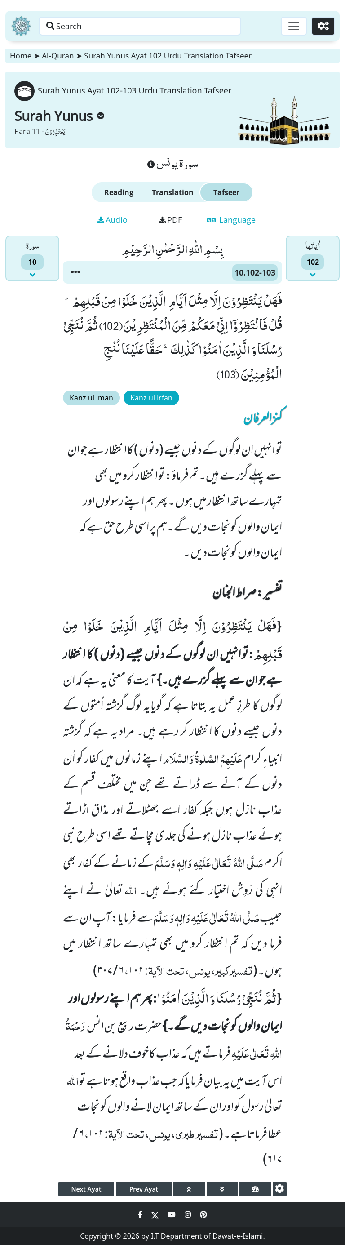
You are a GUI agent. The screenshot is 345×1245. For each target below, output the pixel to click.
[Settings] (323, 26)
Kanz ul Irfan (151, 398)
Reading (118, 192)
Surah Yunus (59, 116)
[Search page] (141, 26)
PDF (170, 219)
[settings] (280, 1189)
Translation (173, 192)
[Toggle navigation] (294, 26)
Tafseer (226, 192)
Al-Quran (58, 55)
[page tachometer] (255, 1189)
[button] (75, 272)
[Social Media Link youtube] (172, 1214)
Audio (112, 219)
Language (231, 219)
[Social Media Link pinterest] (203, 1214)
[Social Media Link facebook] (141, 1214)
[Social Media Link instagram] (189, 1214)
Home (20, 55)
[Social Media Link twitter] (155, 1214)
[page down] (222, 1189)
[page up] (189, 1189)
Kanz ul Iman (91, 398)
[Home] (21, 26)
